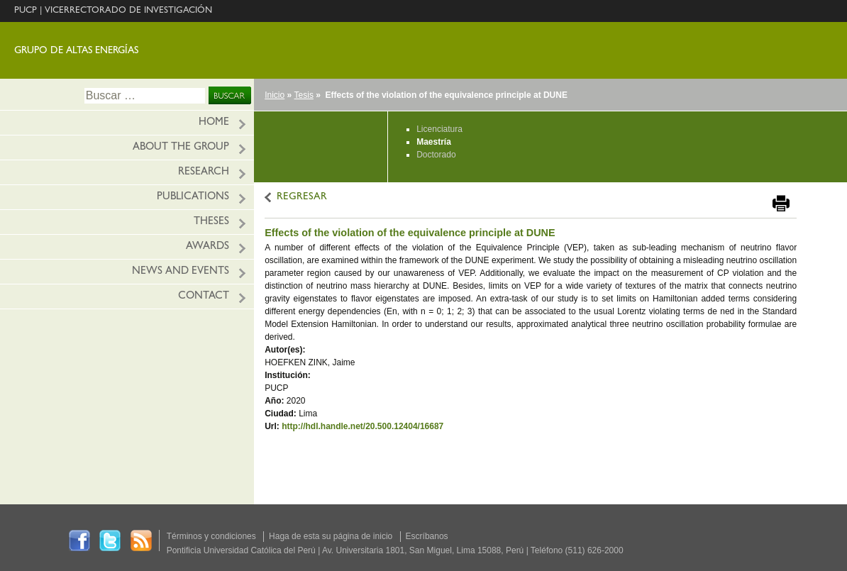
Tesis (304, 95)
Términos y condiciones (211, 536)
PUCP (25, 11)
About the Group (181, 148)
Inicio (274, 95)
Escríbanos (427, 536)
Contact (203, 297)
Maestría (433, 142)
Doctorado (435, 155)
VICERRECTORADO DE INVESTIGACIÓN (128, 11)
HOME (214, 123)
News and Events (180, 272)
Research (203, 172)
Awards (207, 247)
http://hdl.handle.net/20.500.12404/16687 (362, 426)
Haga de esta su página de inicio (330, 536)
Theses (211, 222)
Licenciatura (439, 129)
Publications (193, 197)
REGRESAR (302, 197)
